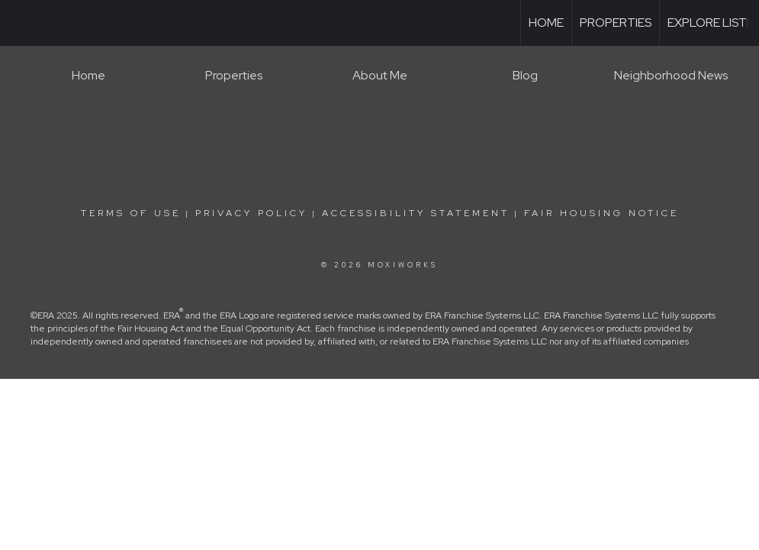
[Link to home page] (19, 23)
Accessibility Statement (416, 213)
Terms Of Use (131, 213)
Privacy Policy (251, 213)
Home (546, 23)
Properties (615, 23)
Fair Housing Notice (601, 213)
